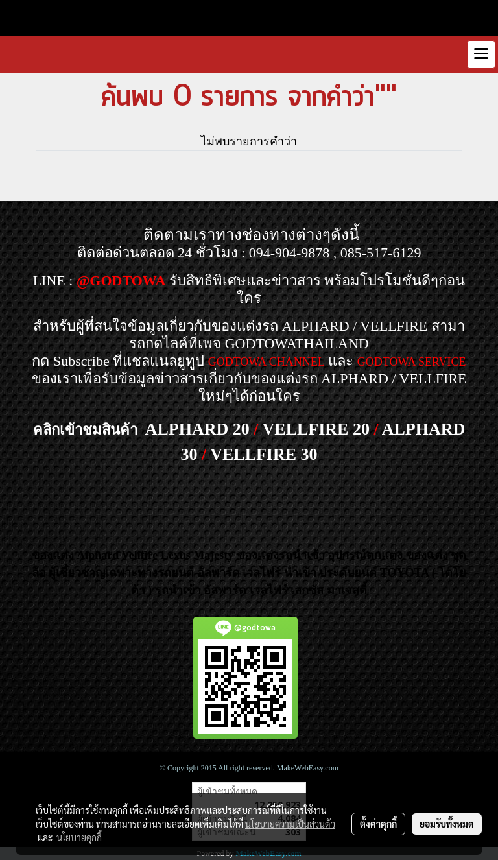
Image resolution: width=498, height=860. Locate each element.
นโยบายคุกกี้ (79, 837)
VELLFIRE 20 (316, 429)
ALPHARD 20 (197, 429)
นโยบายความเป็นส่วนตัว (290, 824)
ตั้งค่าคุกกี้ (378, 824)
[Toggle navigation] (481, 54)
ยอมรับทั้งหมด (447, 824)
